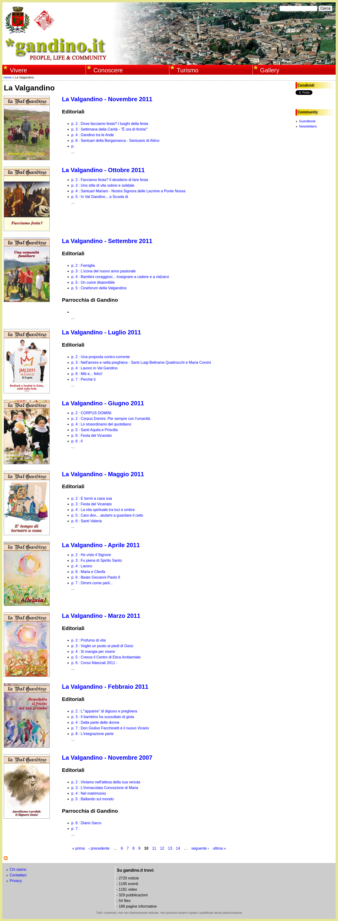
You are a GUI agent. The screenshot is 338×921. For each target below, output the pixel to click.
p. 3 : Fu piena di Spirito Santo (96, 560)
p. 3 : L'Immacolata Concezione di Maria (104, 788)
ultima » (219, 848)
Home (7, 77)
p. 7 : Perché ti (83, 379)
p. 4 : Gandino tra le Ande (92, 135)
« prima (78, 848)
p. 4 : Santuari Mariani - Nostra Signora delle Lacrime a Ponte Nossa (128, 191)
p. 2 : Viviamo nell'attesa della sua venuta (105, 782)
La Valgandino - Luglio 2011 (101, 332)
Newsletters (308, 126)
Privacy (16, 881)
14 (178, 848)
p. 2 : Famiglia (83, 265)
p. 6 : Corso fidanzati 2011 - (94, 663)
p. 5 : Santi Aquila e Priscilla (94, 430)
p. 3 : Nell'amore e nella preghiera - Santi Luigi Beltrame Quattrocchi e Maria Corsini (141, 362)
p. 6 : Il (77, 441)
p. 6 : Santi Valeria (86, 521)
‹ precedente (99, 848)
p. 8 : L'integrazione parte (92, 734)
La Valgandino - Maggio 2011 (103, 474)
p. (72, 146)
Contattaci (18, 875)
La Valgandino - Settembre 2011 (107, 241)
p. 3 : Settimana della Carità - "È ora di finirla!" (109, 129)
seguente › (200, 848)
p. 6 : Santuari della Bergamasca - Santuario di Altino (115, 141)
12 (162, 848)
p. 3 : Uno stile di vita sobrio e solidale (102, 185)
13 (170, 848)
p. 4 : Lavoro (81, 566)
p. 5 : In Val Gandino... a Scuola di (99, 197)
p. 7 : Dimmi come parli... (92, 583)
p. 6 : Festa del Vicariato (91, 435)
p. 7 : (75, 829)
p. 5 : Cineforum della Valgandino (98, 288)
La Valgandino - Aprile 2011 (101, 545)
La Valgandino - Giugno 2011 (103, 403)
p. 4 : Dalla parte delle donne (95, 722)
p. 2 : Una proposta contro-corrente (100, 357)
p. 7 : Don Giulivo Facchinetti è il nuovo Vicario (110, 728)
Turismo (188, 70)
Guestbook (307, 121)
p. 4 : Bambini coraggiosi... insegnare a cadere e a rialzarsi (120, 277)
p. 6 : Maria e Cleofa (88, 572)
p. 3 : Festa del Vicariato (91, 504)
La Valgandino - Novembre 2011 (107, 99)
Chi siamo (18, 869)
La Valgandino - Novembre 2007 (107, 757)
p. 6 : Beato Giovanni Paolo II (95, 577)
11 (154, 848)
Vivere (18, 70)
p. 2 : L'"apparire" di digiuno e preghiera (104, 711)
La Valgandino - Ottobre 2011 (103, 170)
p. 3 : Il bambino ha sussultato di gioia (102, 717)
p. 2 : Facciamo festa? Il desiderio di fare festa (109, 180)
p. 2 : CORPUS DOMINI (91, 413)
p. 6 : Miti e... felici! (86, 374)
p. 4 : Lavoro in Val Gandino (94, 368)
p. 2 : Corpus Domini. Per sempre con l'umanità (110, 419)
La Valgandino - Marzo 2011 (101, 615)
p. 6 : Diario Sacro (86, 823)
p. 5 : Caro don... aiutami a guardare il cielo (107, 515)
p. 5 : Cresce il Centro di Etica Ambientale (106, 657)
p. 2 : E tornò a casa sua (91, 498)
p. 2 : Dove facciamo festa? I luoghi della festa (109, 124)
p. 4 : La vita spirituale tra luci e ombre (103, 510)
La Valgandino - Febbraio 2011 (105, 686)
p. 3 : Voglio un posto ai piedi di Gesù (102, 646)
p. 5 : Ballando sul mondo (92, 799)
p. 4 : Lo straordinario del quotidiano (101, 424)
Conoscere (108, 70)
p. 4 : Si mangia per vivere (93, 652)
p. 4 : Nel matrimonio (88, 793)
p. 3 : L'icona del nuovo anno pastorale (103, 271)
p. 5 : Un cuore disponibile (93, 282)
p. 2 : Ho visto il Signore (91, 555)
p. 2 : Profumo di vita (88, 640)
